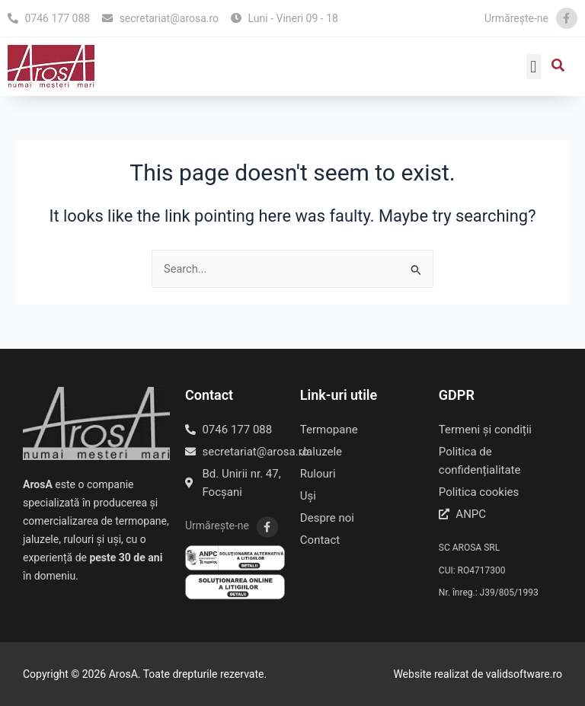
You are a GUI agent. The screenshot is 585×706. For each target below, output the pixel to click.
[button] (533, 66)
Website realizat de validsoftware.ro (477, 674)
